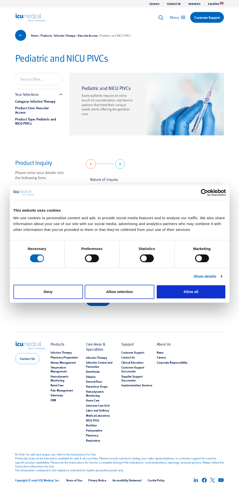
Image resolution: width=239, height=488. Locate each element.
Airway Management (63, 362)
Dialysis (91, 376)
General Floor (94, 381)
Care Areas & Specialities (95, 346)
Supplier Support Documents (132, 378)
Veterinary (57, 395)
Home (34, 35)
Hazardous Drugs (97, 386)
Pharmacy (92, 435)
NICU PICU (92, 420)
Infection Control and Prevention (99, 364)
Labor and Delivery (97, 410)
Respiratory (93, 440)
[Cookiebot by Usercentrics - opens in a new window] (204, 192)
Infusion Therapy (64, 35)
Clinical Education (132, 362)
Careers (154, 4)
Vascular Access (88, 35)
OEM (53, 400)
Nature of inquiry (104, 179)
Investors (194, 4)
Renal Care (57, 385)
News (160, 352)
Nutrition (91, 425)
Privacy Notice (97, 480)
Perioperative (94, 430)
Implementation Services (136, 385)
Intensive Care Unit (98, 405)
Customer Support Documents (132, 369)
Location (216, 4)
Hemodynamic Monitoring (60, 378)
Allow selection (119, 292)
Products (46, 35)
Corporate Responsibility (172, 362)
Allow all (191, 292)
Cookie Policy (156, 480)
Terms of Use (74, 480)
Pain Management (62, 390)
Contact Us (174, 4)
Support (127, 344)
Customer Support (132, 352)
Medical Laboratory (98, 415)
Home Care (92, 400)
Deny (48, 292)
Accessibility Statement (127, 480)
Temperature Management (59, 369)
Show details (205, 276)
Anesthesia (93, 371)
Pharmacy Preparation (64, 357)
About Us (164, 344)
